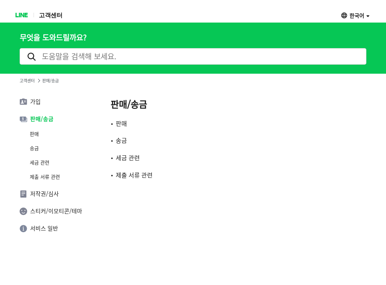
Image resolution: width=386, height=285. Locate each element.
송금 (34, 148)
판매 (34, 133)
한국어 (356, 15)
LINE (21, 15)
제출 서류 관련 (45, 176)
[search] (193, 56)
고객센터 (50, 15)
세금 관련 (39, 162)
